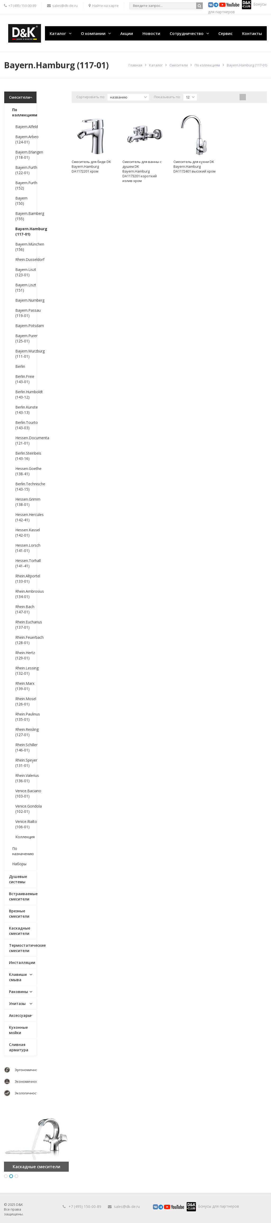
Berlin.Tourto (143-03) (25, 425)
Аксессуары (20, 1015)
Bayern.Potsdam (25, 325)
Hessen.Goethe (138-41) (25, 471)
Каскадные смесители (19, 931)
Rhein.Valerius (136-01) (25, 778)
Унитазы (17, 1003)
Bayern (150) (21, 201)
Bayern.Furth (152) (25, 185)
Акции (126, 33)
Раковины (18, 991)
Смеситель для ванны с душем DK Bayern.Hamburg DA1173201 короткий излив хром (142, 171)
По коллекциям (207, 65)
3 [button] (16, 1176)
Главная (135, 65)
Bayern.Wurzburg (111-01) (25, 353)
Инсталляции (22, 962)
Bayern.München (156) (25, 247)
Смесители (178, 65)
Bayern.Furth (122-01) (25, 170)
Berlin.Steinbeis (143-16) (25, 456)
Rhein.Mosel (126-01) (25, 701)
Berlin (20, 366)
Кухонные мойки (18, 1030)
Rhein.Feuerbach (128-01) (25, 640)
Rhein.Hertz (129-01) (25, 655)
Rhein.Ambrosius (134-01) (25, 594)
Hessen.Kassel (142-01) (25, 532)
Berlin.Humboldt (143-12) (25, 394)
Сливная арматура (18, 1047)
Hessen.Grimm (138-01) (25, 502)
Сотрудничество (187, 33)
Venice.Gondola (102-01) (25, 809)
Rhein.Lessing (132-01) (25, 670)
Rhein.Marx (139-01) (24, 686)
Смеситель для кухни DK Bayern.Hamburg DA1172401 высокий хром (194, 166)
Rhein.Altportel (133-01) (25, 578)
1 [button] (6, 1176)
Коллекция (25, 836)
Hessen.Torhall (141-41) (25, 563)
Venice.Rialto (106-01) (25, 824)
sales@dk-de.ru (127, 1206)
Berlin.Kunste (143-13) (25, 410)
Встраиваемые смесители (22, 896)
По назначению (23, 851)
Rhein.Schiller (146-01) (25, 747)
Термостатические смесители (22, 948)
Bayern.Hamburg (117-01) (25, 231)
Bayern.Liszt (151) (25, 287)
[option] (36, 1139)
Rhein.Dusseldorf (25, 259)
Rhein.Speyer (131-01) (25, 763)
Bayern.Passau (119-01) (25, 313)
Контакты (252, 33)
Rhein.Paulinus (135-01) (25, 717)
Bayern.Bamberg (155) (25, 216)
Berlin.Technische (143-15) (25, 486)
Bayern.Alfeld (25, 126)
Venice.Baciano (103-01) (25, 793)
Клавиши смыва (18, 977)
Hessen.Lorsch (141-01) (25, 548)
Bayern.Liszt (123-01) (25, 272)
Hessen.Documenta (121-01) (25, 440)
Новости (151, 33)
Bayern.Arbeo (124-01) (25, 139)
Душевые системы (18, 879)
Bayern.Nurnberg (25, 300)
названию (128, 97)
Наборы (19, 863)
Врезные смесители (19, 913)
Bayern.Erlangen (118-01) (25, 155)
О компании (93, 33)
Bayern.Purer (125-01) (25, 338)
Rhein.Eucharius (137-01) (25, 624)
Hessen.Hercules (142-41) (25, 517)
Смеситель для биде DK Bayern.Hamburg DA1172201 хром (91, 166)
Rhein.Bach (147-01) (24, 609)
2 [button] (11, 1176)
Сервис (225, 33)
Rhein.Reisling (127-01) (25, 732)
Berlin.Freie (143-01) (24, 379)
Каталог (58, 33)
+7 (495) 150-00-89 (84, 1206)
